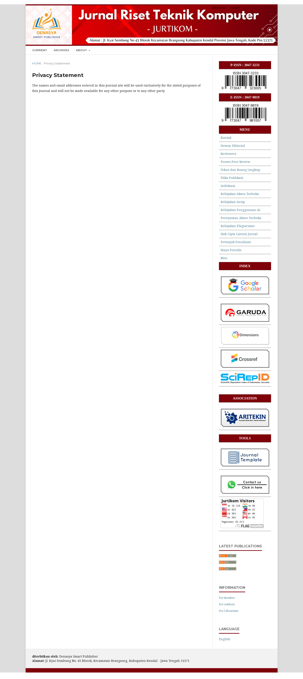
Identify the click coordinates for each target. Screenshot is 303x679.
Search (261, 50)
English (224, 639)
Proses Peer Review (235, 162)
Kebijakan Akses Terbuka (240, 194)
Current (39, 50)
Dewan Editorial (233, 146)
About (82, 50)
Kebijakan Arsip (233, 202)
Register (219, 7)
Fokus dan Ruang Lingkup (240, 170)
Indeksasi (228, 186)
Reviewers (228, 154)
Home (36, 63)
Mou (224, 258)
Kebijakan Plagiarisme (238, 226)
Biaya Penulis (231, 250)
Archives (61, 50)
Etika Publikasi (232, 178)
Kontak (226, 138)
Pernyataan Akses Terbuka (241, 218)
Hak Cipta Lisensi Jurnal (239, 234)
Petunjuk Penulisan (236, 242)
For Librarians (228, 611)
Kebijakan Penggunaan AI (240, 210)
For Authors (227, 604)
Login (235, 7)
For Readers (227, 598)
